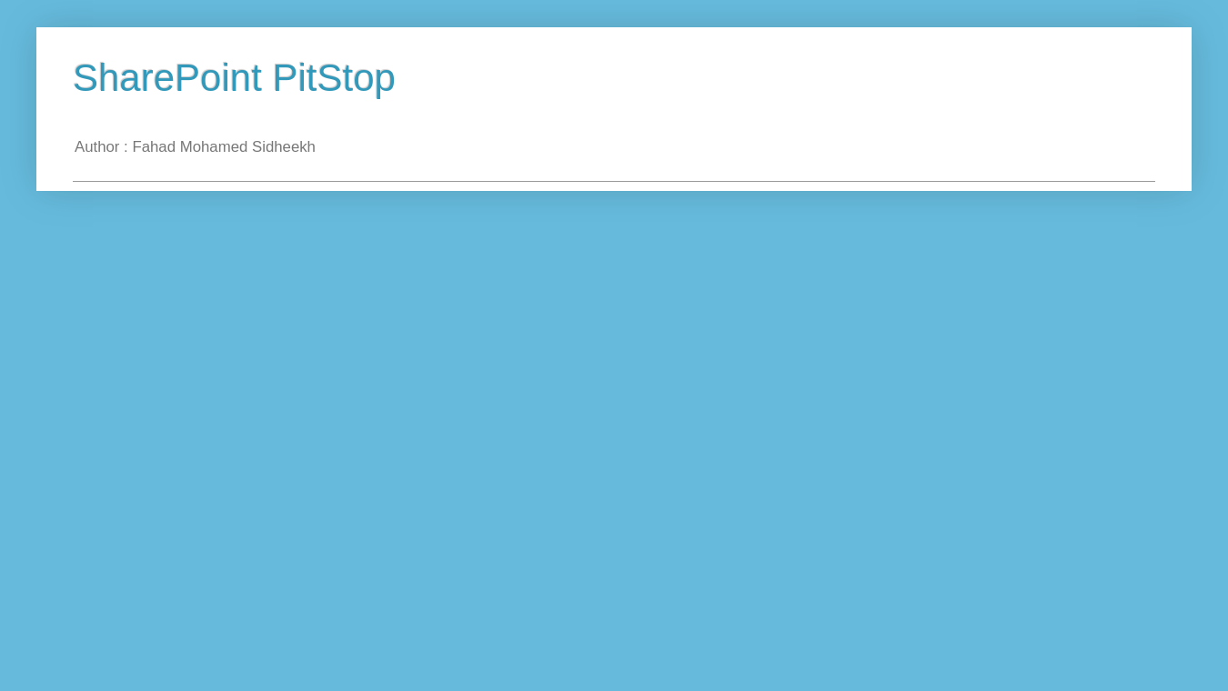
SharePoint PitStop (234, 77)
